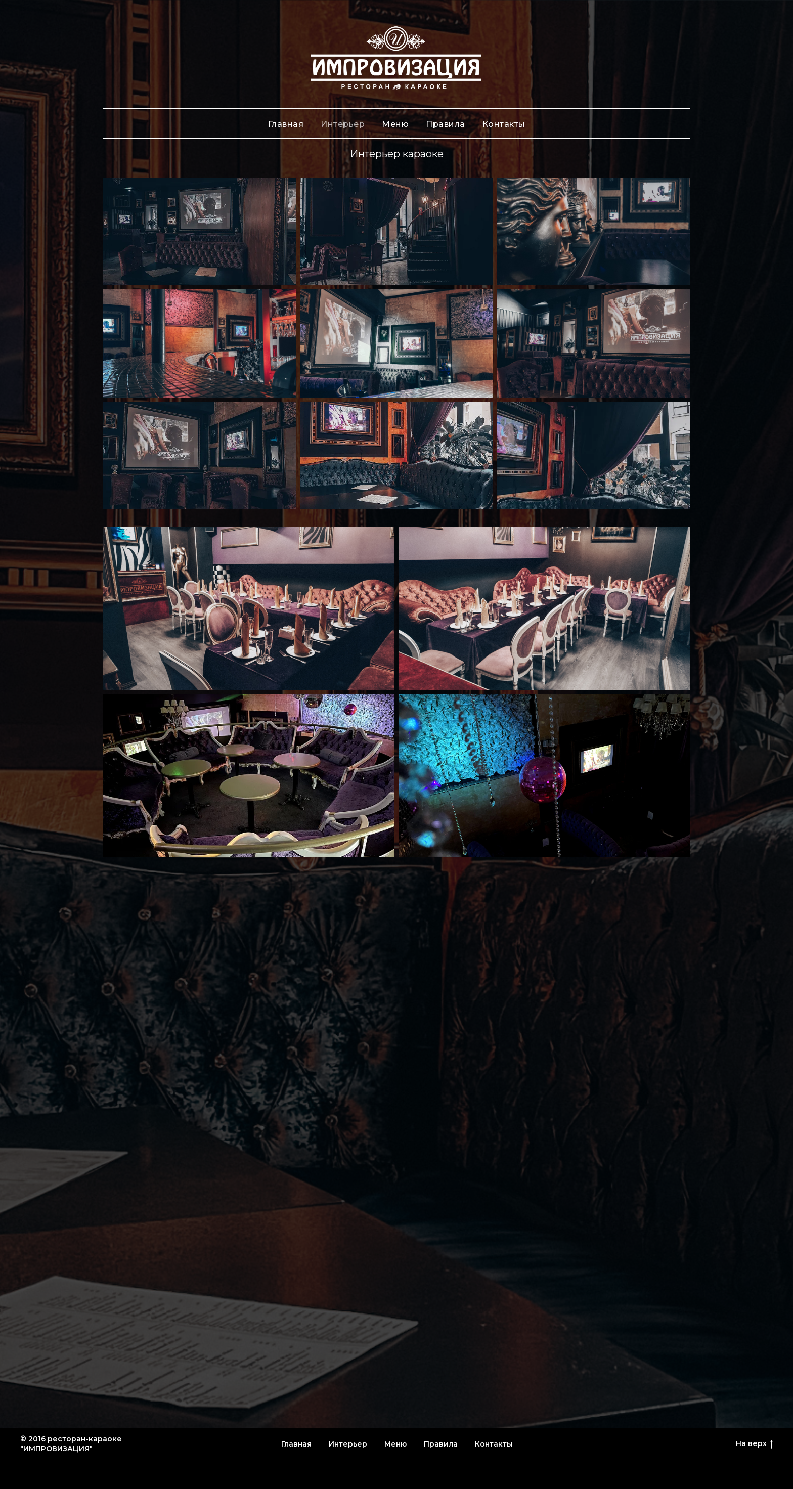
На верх (754, 1444)
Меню (395, 124)
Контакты (503, 124)
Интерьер (343, 124)
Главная (286, 124)
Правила (445, 124)
